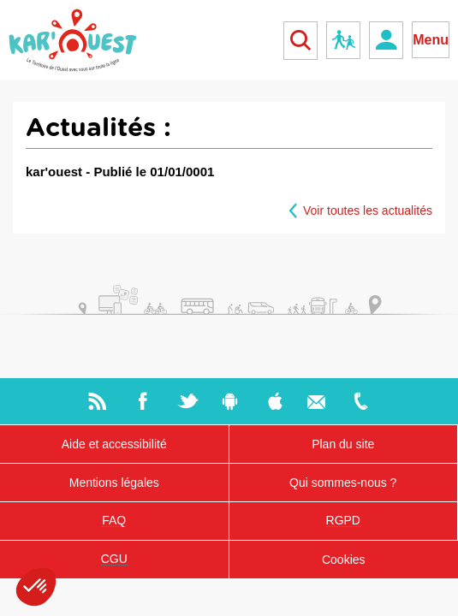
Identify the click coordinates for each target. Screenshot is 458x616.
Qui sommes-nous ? (342, 482)
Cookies (344, 559)
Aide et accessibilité (114, 444)
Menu (431, 40)
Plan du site (343, 444)
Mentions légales (114, 482)
